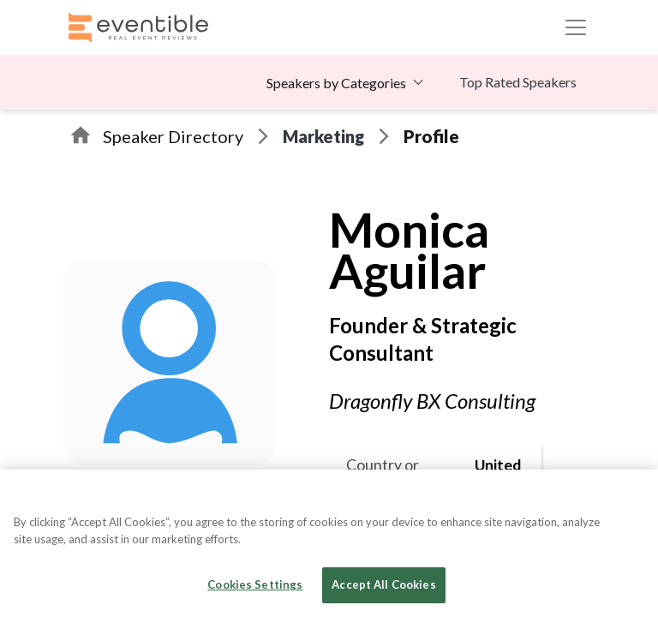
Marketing (323, 136)
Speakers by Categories (336, 83)
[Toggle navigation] (575, 27)
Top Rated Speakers (518, 82)
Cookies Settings (254, 584)
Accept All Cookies (383, 584)
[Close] (630, 497)
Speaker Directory (173, 136)
